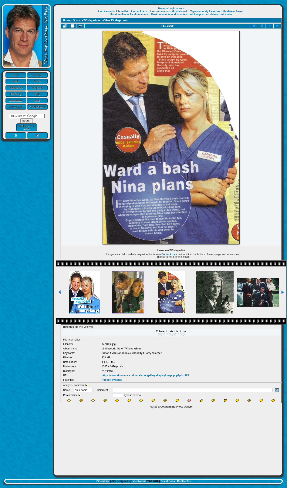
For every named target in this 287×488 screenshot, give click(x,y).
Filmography (16, 87)
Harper (157, 353)
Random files (118, 14)
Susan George (37, 107)
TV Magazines (92, 20)
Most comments (160, 14)
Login (171, 8)
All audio (226, 14)
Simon (105, 353)
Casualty (137, 353)
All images (196, 14)
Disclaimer (103, 481)
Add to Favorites (112, 379)
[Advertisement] (168, 441)
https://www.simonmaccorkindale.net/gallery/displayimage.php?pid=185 (145, 375)
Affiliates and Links (26, 127)
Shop (37, 100)
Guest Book (168, 481)
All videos (212, 14)
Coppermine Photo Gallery (176, 406)
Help (181, 8)
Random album (138, 14)
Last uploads (139, 11)
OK (277, 390)
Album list (122, 11)
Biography (37, 87)
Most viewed (179, 11)
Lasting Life (15, 107)
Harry (148, 353)
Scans (77, 20)
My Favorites (212, 11)
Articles (37, 75)
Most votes (180, 14)
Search (240, 11)
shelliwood (108, 348)
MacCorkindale (121, 353)
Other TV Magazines (115, 20)
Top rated (196, 11)
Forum (37, 81)
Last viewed (105, 11)
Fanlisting (15, 94)
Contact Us (168, 254)
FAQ (37, 94)
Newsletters (15, 100)
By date (228, 11)
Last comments (159, 11)
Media (16, 81)
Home (16, 75)
